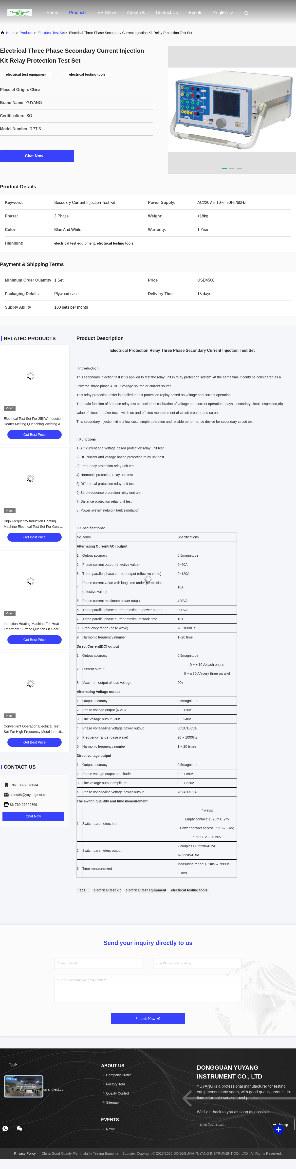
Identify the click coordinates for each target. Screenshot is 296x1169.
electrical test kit (107, 890)
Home (52, 12)
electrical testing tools (189, 890)
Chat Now (37, 155)
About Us (136, 12)
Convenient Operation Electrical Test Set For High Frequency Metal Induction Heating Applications (34, 731)
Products (78, 12)
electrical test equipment (146, 890)
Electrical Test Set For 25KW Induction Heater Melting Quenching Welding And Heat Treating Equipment (34, 424)
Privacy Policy (25, 1153)
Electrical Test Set (51, 33)
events (195, 12)
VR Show (106, 12)
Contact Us (167, 12)
